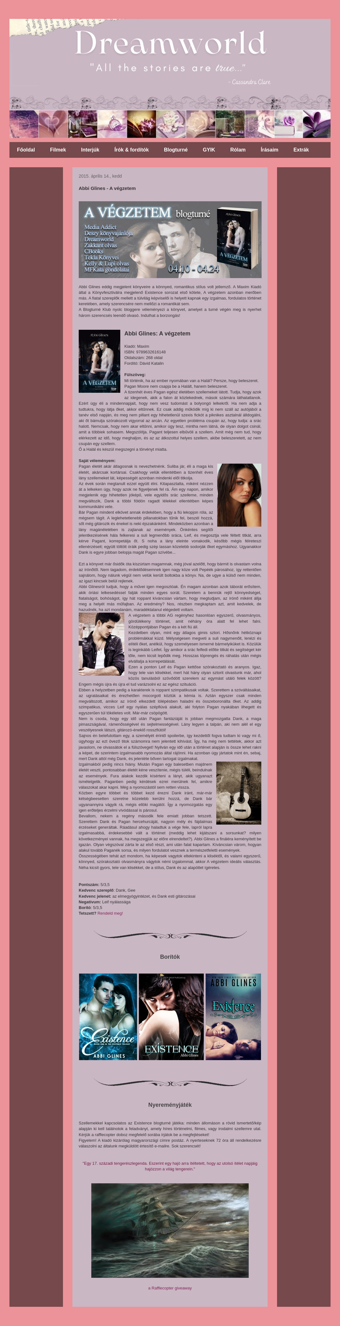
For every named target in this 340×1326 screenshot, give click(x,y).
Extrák (301, 149)
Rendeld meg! (110, 913)
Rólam (238, 149)
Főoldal (26, 149)
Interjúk (90, 149)
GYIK (209, 149)
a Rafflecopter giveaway (170, 1288)
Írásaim (269, 149)
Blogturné (176, 149)
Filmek (58, 149)
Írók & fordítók (131, 149)
